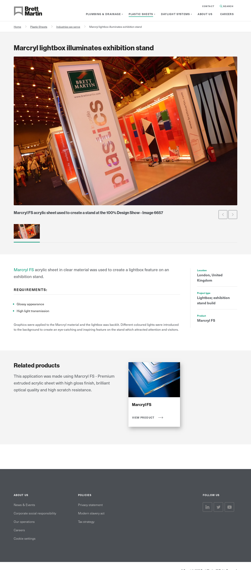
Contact (208, 6)
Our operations (24, 521)
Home (17, 27)
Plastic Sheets (38, 27)
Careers (19, 530)
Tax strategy (86, 521)
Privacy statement (90, 504)
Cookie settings (24, 538)
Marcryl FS (24, 270)
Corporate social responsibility (35, 513)
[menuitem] (103, 14)
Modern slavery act (91, 513)
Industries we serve (68, 27)
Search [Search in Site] (226, 6)
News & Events (24, 504)
